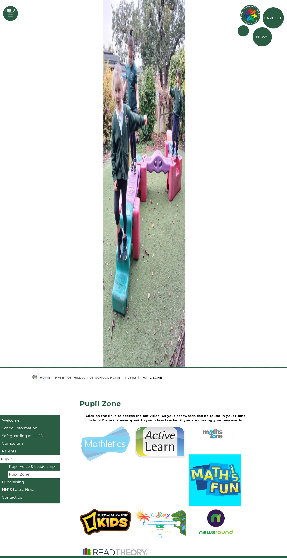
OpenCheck (175, 536)
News (262, 37)
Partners (243, 31)
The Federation (250, 15)
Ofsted (170, 522)
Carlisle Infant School (184, 529)
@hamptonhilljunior (126, 527)
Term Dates (175, 515)
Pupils (131, 121)
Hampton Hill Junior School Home (87, 121)
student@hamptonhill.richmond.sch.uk (139, 521)
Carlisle (273, 18)
